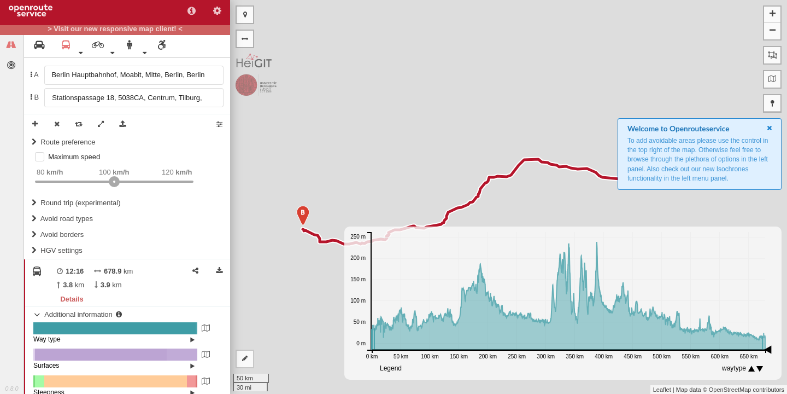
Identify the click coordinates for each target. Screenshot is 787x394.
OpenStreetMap (730, 389)
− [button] (772, 31)
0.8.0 (11, 388)
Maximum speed (74, 157)
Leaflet (662, 389)
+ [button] (772, 15)
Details (71, 299)
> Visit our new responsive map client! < (115, 29)
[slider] (114, 181)
